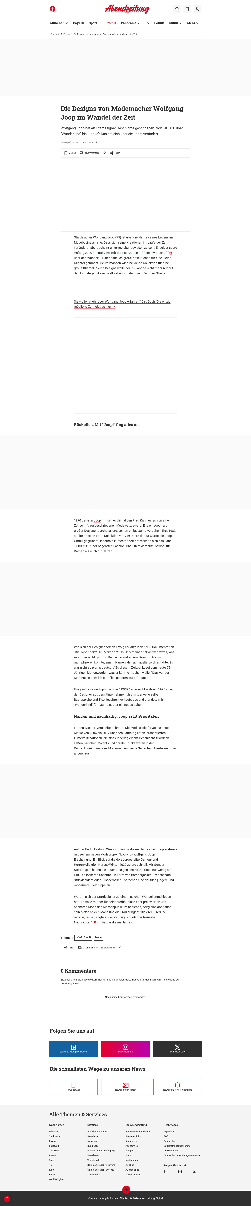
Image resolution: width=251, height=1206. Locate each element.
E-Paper (129, 1150)
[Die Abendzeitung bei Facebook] (73, 1049)
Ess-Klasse (93, 1155)
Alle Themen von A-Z (98, 1131)
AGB (166, 1136)
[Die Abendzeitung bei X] (177, 1049)
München (54, 1131)
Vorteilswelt (93, 1160)
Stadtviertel (55, 1136)
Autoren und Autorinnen (137, 1131)
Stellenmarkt (94, 1174)
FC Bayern (54, 1146)
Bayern (52, 1141)
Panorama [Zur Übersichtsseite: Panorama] (129, 23)
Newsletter (93, 1136)
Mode (92, 907)
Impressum (169, 1131)
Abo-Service (131, 1146)
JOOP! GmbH (83, 937)
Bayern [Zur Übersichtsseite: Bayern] (78, 23)
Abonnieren (131, 1141)
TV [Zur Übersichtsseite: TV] (147, 23)
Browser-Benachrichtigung (101, 1150)
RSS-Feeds (92, 1146)
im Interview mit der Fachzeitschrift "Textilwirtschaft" (131, 253)
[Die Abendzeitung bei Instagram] (125, 1049)
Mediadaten (131, 1160)
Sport (52, 1160)
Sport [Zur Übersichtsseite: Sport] (93, 23)
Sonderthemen (133, 1174)
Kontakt (129, 1155)
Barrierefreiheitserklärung (177, 1146)
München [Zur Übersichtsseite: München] (57, 23)
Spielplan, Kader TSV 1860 (100, 1169)
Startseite (55, 34)
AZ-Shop (129, 1165)
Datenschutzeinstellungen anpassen (182, 1155)
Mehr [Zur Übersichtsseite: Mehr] (191, 23)
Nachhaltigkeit (56, 1179)
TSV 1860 (54, 1150)
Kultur (52, 1169)
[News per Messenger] (73, 1087)
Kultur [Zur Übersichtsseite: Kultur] (173, 23)
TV (50, 1165)
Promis (66, 34)
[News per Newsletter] (125, 1087)
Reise (52, 1174)
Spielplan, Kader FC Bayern (101, 1165)
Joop (97, 520)
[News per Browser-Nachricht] (177, 1087)
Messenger (93, 1141)
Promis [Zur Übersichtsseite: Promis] (110, 23)
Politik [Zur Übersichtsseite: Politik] (159, 23)
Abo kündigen (171, 1150)
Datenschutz (170, 1141)
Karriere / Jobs (133, 1136)
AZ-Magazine (132, 1169)
